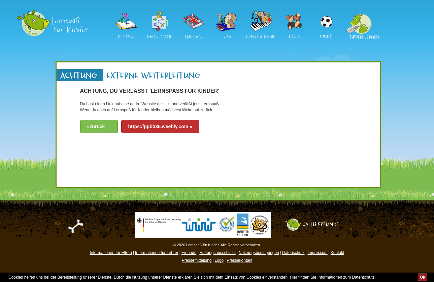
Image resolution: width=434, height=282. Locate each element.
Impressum (317, 252)
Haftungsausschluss (217, 252)
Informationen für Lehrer (156, 252)
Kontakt (337, 252)
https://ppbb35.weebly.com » (160, 126)
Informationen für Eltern (111, 252)
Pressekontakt (239, 260)
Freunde (189, 252)
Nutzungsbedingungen (259, 252)
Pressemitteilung (197, 260)
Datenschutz (293, 252)
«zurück (96, 126)
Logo (219, 260)
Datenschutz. (364, 277)
